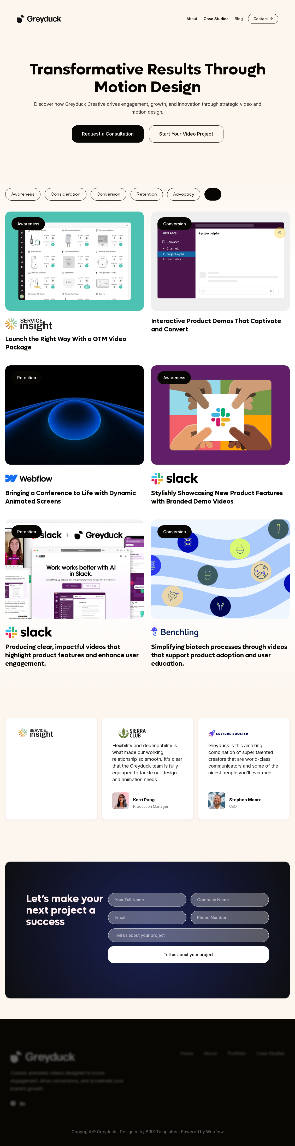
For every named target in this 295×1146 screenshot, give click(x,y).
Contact (263, 18)
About (192, 19)
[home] (44, 18)
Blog (239, 19)
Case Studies (216, 19)
